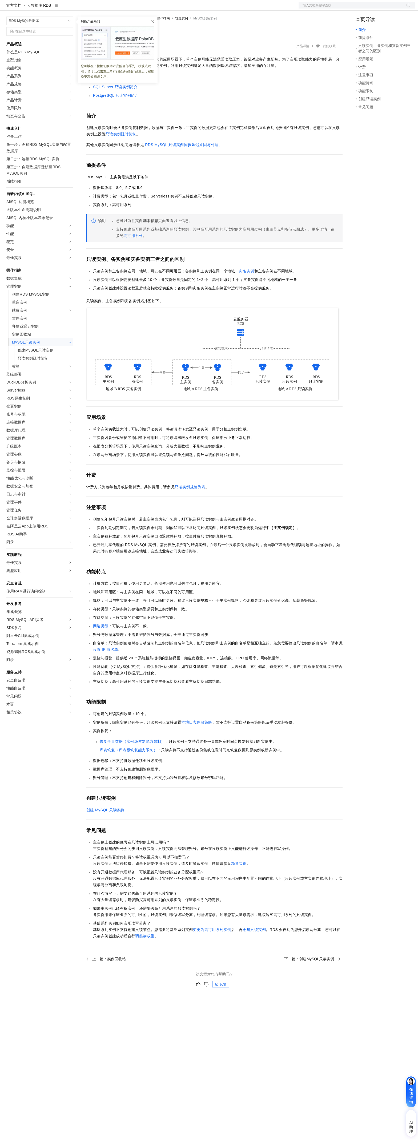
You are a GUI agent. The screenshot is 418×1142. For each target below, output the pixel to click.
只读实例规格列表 (190, 504)
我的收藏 (329, 63)
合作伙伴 (179, 8)
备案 (361, 8)
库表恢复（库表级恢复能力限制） (128, 767)
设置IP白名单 (105, 666)
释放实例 (239, 880)
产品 (69, 8)
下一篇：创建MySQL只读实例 (312, 976)
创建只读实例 (254, 947)
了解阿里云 (225, 8)
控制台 (374, 8)
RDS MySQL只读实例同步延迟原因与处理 (181, 162)
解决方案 (85, 8)
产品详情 (302, 63)
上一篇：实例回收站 (106, 976)
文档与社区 (108, 8)
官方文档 (13, 22)
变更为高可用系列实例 (212, 947)
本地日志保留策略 (196, 739)
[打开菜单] (8, 8)
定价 (146, 8)
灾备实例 (246, 288)
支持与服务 (201, 8)
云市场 (161, 8)
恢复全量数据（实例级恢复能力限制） (132, 758)
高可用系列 (133, 253)
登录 (406, 8)
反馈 (220, 1001)
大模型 (54, 8)
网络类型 (100, 643)
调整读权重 (144, 953)
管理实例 (181, 35)
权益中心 (130, 8)
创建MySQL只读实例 (105, 827)
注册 (387, 8)
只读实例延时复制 (121, 151)
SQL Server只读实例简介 (115, 104)
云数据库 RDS (39, 22)
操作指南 (163, 35)
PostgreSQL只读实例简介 (116, 112)
